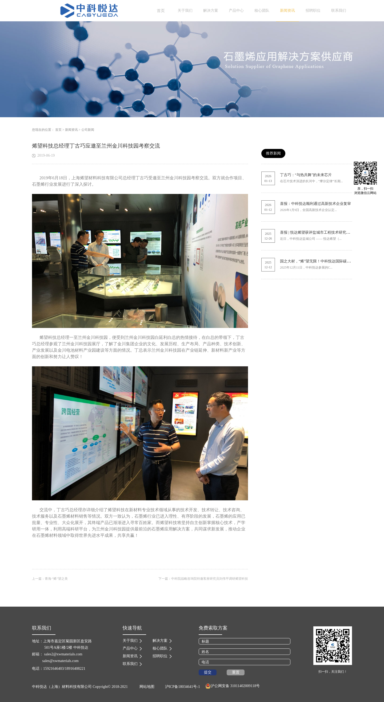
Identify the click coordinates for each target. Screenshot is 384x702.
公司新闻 (87, 130)
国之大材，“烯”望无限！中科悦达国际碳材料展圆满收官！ (328, 261)
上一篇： (50, 579)
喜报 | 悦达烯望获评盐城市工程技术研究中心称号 (320, 232)
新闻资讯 (71, 130)
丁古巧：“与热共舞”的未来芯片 (306, 175)
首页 (161, 11)
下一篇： (203, 579)
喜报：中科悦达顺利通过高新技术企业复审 (315, 204)
